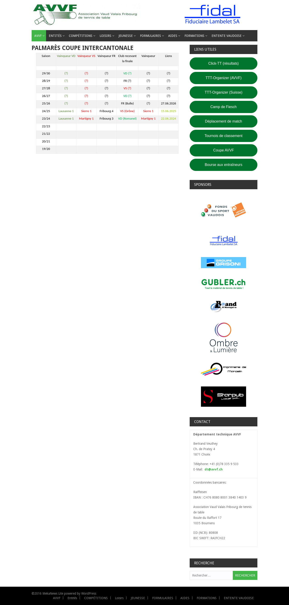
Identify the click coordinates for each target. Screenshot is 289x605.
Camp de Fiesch (223, 107)
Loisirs (105, 36)
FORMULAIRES (150, 36)
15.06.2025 (168, 111)
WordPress (88, 593)
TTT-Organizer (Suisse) (223, 92)
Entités (55, 36)
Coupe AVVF (223, 150)
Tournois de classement (223, 136)
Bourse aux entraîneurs (223, 165)
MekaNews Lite (52, 593)
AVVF (38, 36)
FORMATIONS (194, 36)
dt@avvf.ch (214, 469)
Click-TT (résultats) (223, 63)
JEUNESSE (126, 36)
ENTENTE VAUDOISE (227, 36)
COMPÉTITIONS (80, 36)
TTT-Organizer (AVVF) (223, 78)
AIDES (172, 36)
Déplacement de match (223, 121)
